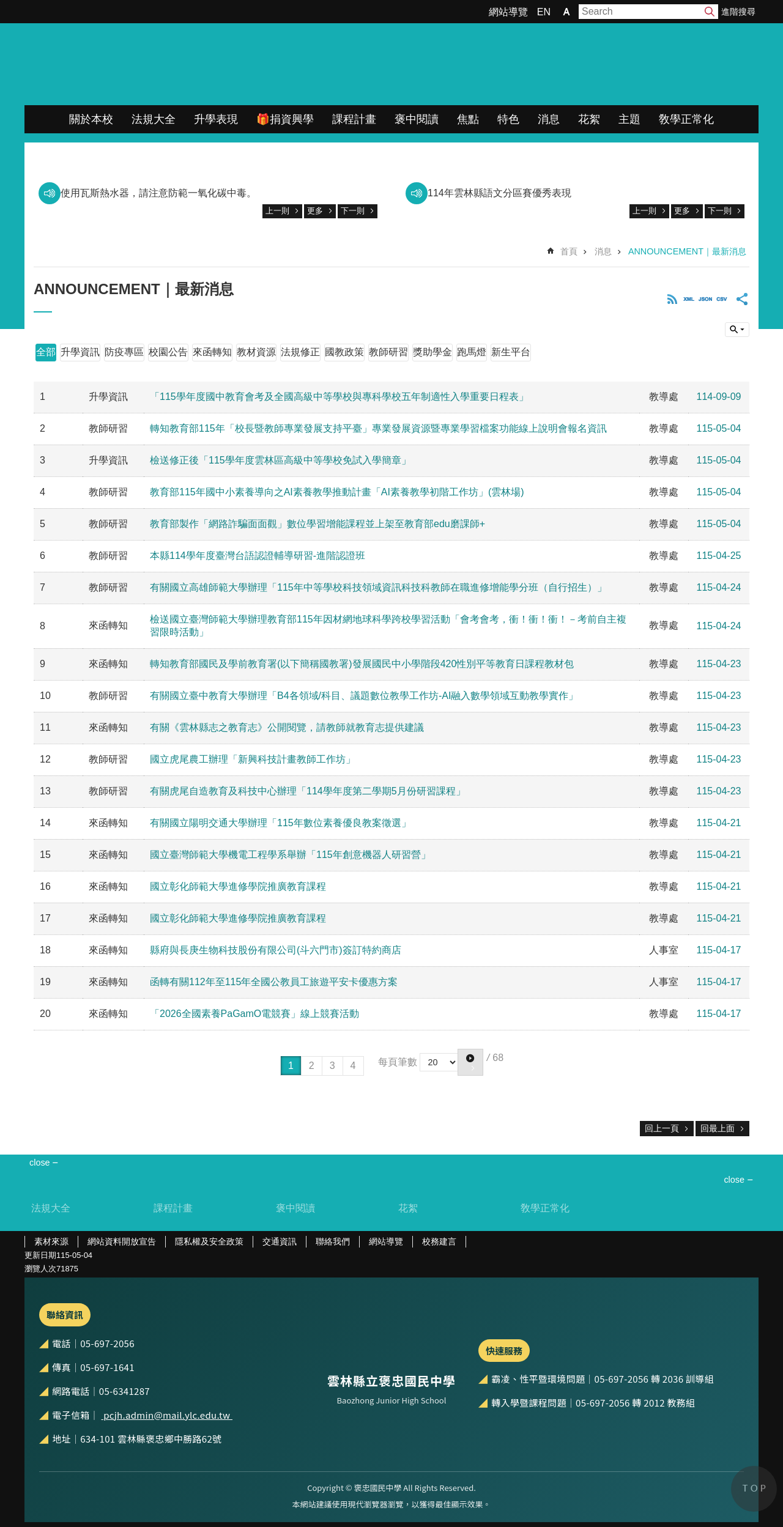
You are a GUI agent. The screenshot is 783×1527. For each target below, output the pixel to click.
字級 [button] (566, 11)
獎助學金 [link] (432, 352)
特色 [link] (508, 119)
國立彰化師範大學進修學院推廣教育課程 (238, 886)
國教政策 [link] (344, 352)
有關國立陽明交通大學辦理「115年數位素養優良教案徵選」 (280, 823)
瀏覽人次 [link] (40, 1268)
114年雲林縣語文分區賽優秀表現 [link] (499, 193)
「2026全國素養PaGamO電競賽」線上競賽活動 (254, 1013)
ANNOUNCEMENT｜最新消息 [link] (687, 251)
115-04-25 (719, 555)
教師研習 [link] (388, 352)
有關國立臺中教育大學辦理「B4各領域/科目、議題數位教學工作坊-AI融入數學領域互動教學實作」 (364, 695)
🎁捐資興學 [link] (285, 119)
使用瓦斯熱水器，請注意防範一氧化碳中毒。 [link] (158, 193)
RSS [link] (672, 299)
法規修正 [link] (300, 352)
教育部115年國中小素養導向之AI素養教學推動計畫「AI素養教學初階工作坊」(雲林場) (337, 492)
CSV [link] (721, 299)
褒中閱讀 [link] (417, 119)
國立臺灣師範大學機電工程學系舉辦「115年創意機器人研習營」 (290, 854)
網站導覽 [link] (508, 12)
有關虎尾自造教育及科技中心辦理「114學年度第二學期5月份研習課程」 (308, 791)
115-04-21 (719, 823)
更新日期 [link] (40, 1255)
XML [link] (688, 299)
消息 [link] (549, 119)
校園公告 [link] (168, 352)
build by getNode (737, 329)
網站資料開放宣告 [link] (121, 1241)
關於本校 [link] (91, 119)
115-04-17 (719, 950)
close (734, 1180)
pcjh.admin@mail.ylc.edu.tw (166, 1414)
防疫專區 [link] (124, 352)
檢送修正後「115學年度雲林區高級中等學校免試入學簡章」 (280, 460)
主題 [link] (629, 119)
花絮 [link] (589, 119)
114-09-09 (719, 396)
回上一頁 (662, 1128)
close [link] (39, 1162)
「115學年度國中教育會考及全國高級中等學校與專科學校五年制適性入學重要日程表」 (339, 396)
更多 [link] (315, 210)
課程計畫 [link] (354, 119)
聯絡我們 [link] (333, 1241)
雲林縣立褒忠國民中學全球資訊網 (153, 64)
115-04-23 (719, 664)
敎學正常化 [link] (686, 119)
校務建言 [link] (439, 1241)
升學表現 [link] (216, 119)
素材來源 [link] (51, 1241)
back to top (754, 1489)
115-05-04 (719, 428)
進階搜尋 (738, 12)
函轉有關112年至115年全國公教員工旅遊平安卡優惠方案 (274, 982)
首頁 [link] (568, 251)
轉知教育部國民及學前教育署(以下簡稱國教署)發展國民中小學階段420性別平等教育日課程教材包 (362, 664)
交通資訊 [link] (279, 1241)
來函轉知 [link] (212, 352)
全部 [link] (46, 352)
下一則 (353, 210)
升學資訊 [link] (80, 352)
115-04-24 (719, 587)
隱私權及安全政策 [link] (209, 1241)
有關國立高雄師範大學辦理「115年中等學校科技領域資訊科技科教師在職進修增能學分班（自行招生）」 (378, 587)
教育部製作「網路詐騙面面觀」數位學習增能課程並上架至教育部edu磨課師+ (317, 524)
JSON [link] (705, 299)
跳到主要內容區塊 (6, 6)
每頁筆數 (397, 1061)
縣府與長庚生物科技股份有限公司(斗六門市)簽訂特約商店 (275, 950)
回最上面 (717, 1128)
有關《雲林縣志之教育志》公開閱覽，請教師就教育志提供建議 (287, 727)
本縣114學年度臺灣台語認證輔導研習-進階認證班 (257, 555)
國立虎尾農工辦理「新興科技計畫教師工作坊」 (252, 759)
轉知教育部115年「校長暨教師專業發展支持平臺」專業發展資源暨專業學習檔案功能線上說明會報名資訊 (378, 428)
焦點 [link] (468, 119)
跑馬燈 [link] (471, 352)
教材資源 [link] (256, 352)
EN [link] (544, 12)
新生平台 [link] (510, 352)
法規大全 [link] (154, 119)
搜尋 (709, 11)
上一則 (277, 210)
